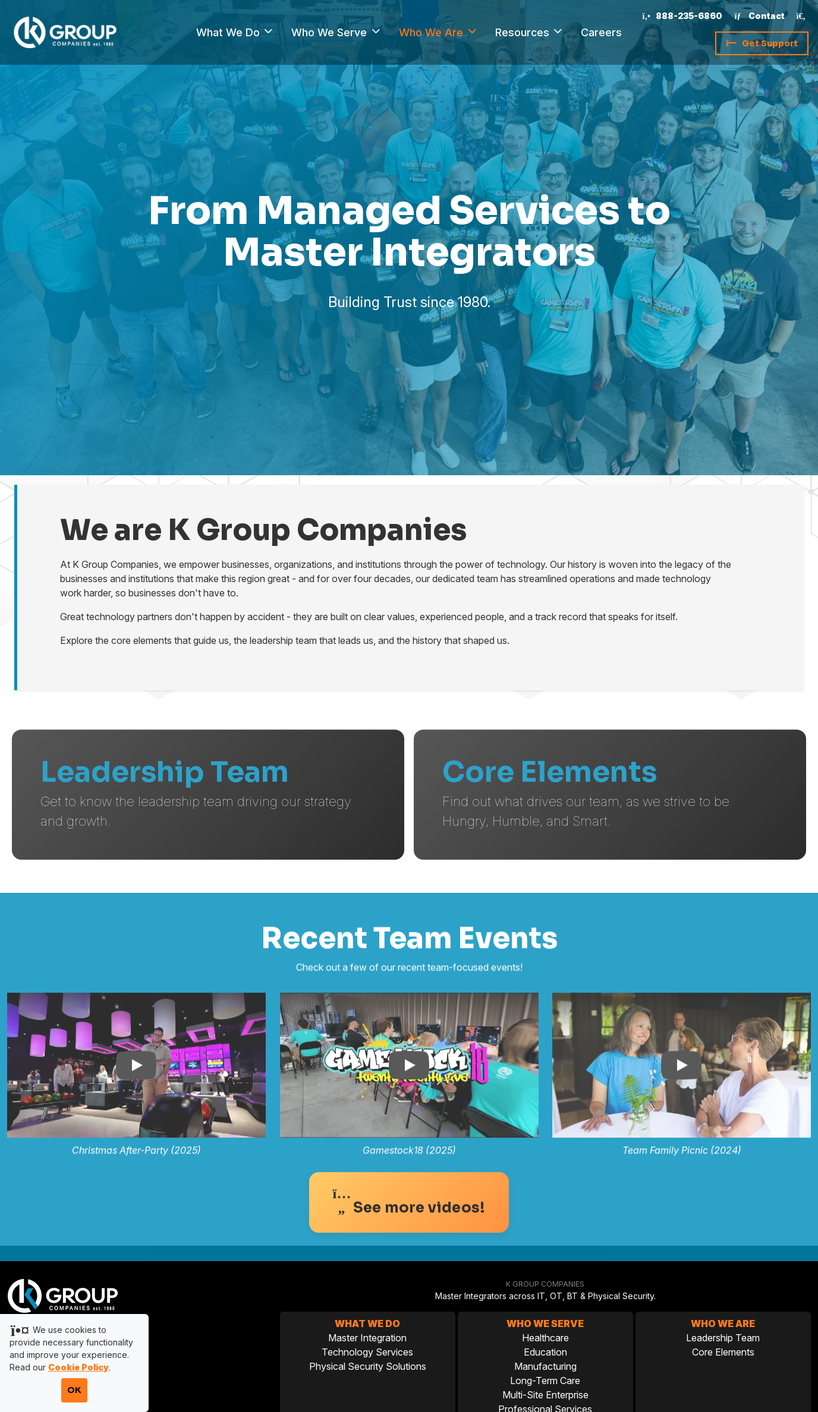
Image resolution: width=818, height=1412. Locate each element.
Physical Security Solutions (367, 1366)
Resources (523, 32)
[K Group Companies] (65, 31)
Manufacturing (545, 1366)
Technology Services (367, 1352)
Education (545, 1352)
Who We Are (432, 32)
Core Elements (723, 1352)
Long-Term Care (545, 1380)
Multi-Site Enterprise (545, 1395)
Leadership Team (723, 1338)
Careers (601, 32)
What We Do (229, 32)
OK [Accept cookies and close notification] (74, 1390)
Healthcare (545, 1338)
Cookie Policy (78, 1367)
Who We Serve (330, 32)
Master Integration (367, 1338)
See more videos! (409, 1228)
